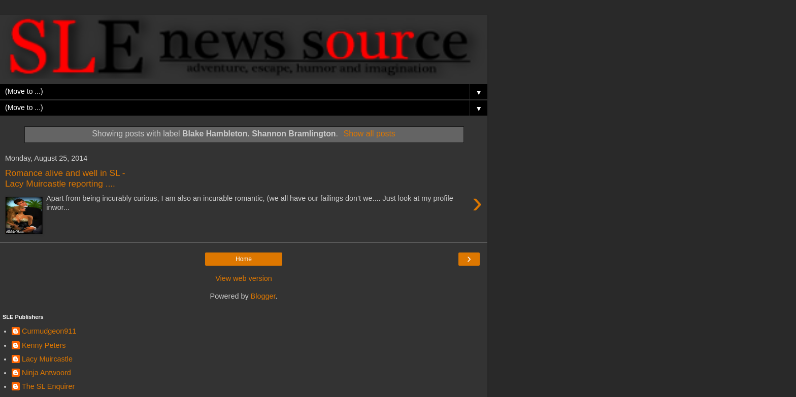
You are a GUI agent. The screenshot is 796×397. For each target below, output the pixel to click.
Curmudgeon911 (49, 331)
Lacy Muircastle (47, 359)
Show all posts (369, 133)
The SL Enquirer (48, 386)
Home (244, 259)
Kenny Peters (43, 345)
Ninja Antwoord (46, 373)
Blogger (263, 296)
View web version (243, 278)
